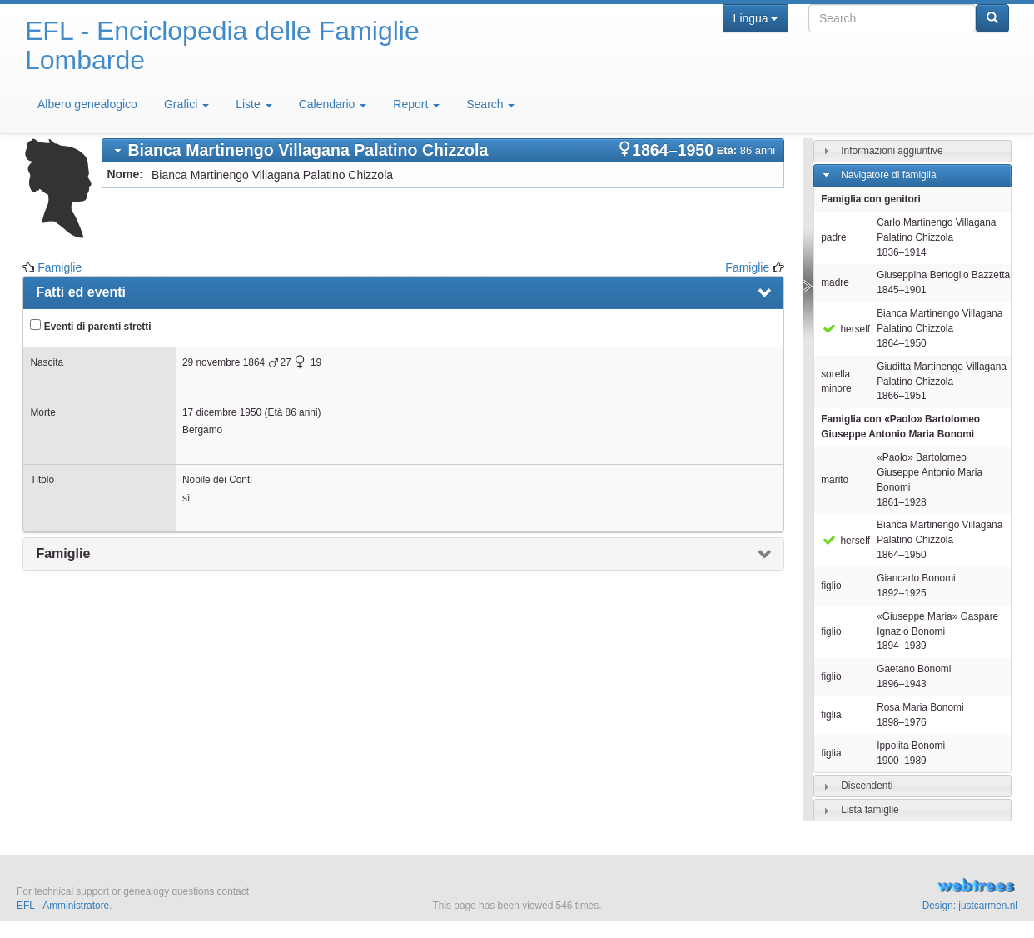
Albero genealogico (87, 104)
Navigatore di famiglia (888, 175)
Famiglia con (900, 426)
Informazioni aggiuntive (891, 151)
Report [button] (416, 104)
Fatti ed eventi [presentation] (81, 292)
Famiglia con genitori (871, 199)
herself (845, 329)
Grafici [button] (186, 104)
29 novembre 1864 (223, 362)
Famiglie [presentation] (63, 553)
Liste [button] (253, 104)
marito (834, 480)
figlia (831, 715)
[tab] (443, 150)
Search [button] (490, 104)
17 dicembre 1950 (221, 412)
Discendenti (866, 785)
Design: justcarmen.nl (969, 905)
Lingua (755, 18)
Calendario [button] (333, 104)
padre (833, 237)
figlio (831, 585)
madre (835, 282)
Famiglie (59, 267)
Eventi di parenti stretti (90, 325)
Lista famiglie (869, 810)
